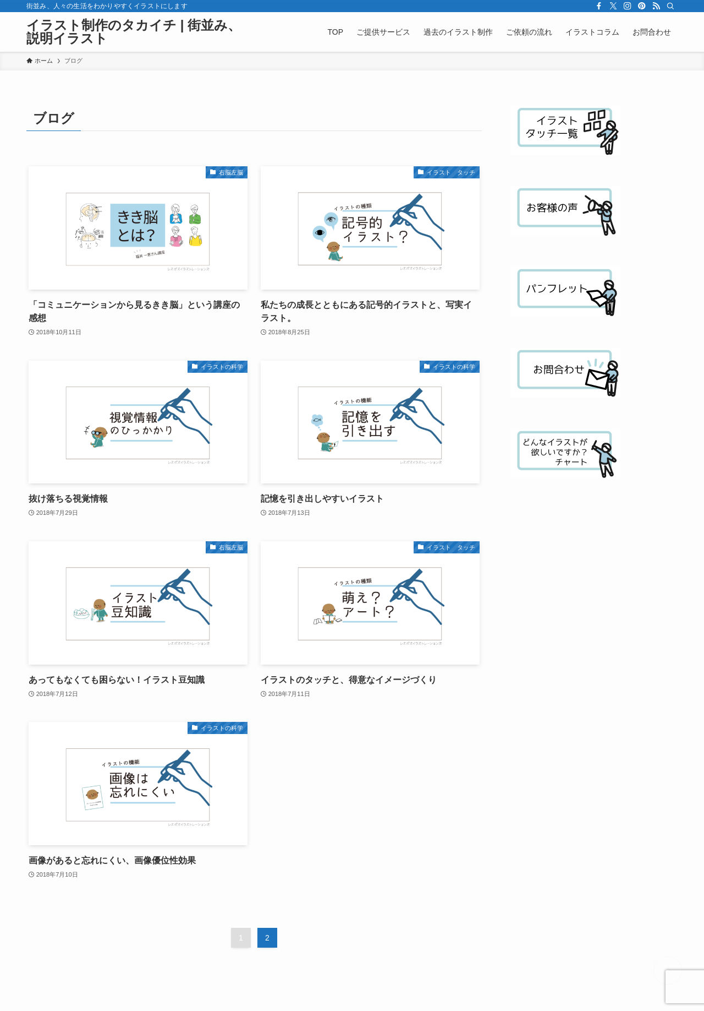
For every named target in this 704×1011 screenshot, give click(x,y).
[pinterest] (642, 6)
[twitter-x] (613, 6)
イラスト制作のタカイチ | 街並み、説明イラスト (133, 32)
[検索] (670, 6)
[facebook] (599, 6)
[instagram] (627, 6)
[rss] (656, 6)
